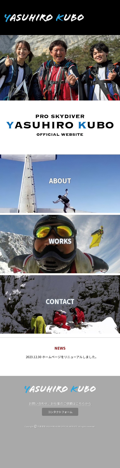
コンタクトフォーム (60, 412)
